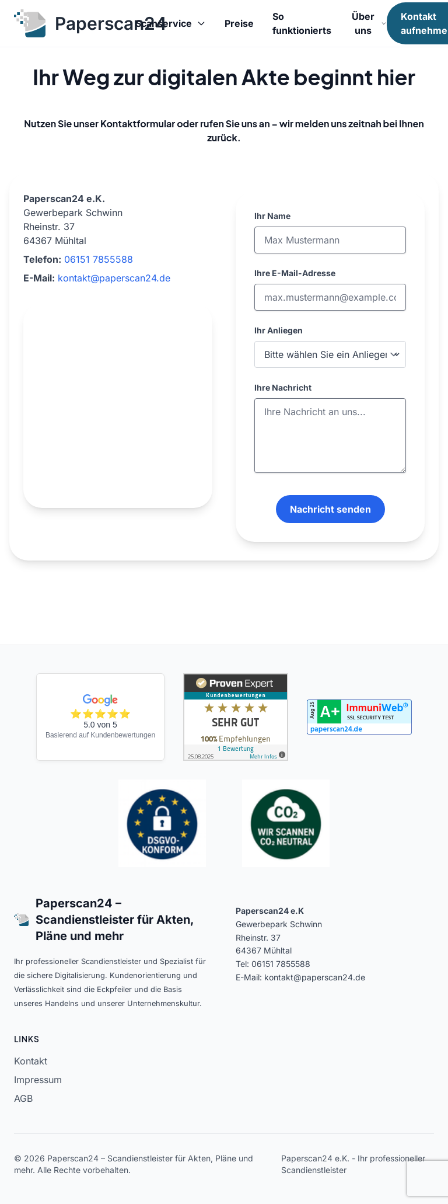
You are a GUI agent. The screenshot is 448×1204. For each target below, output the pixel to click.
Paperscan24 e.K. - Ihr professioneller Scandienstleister (353, 1164)
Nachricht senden (330, 509)
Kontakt (30, 1061)
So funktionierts (301, 23)
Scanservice (170, 23)
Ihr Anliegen (278, 330)
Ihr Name (272, 216)
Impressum (38, 1079)
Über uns (369, 23)
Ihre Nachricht (283, 387)
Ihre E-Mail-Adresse (294, 273)
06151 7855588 (98, 259)
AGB (23, 1098)
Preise (239, 23)
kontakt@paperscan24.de (114, 278)
